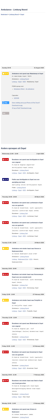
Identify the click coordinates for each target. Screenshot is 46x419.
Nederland (4, 14)
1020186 (16, 98)
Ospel (22, 14)
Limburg (14, 81)
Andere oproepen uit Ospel (13, 148)
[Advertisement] (23, 41)
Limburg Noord (14, 14)
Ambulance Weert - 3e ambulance (24, 89)
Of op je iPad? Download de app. (22, 108)
